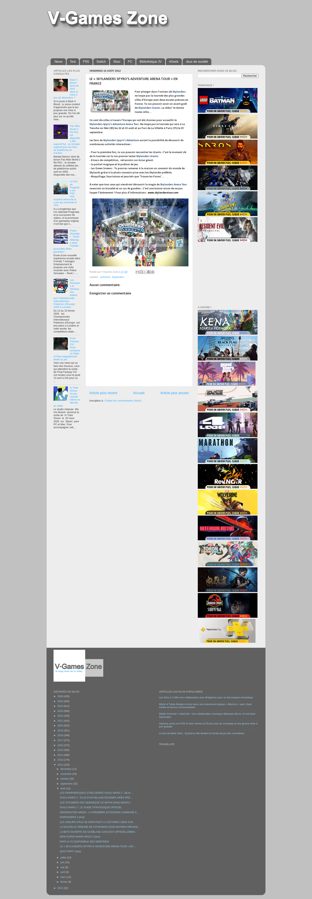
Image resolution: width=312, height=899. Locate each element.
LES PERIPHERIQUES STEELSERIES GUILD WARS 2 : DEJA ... (96, 793)
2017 (60, 740)
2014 (60, 755)
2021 (60, 720)
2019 (60, 730)
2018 (60, 735)
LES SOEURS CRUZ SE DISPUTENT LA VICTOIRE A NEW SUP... (97, 822)
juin (62, 862)
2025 (60, 701)
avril (63, 872)
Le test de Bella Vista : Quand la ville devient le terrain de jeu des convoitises (201, 733)
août (63, 788)
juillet (63, 857)
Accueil (138, 393)
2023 (60, 711)
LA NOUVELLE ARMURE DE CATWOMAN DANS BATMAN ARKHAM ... (100, 827)
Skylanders (118, 277)
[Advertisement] (147, 42)
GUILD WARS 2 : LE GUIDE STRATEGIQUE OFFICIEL (91, 807)
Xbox (116, 61)
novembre (66, 774)
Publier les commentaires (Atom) (123, 400)
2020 (60, 725)
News (58, 61)
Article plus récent (103, 393)
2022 (60, 715)
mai (62, 867)
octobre (65, 778)
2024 (60, 706)
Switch (101, 61)
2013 (60, 759)
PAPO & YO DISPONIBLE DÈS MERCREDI (84, 841)
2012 (60, 764)
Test (73, 61)
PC (130, 61)
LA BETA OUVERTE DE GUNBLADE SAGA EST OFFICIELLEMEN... (98, 832)
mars (63, 877)
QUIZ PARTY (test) (70, 851)
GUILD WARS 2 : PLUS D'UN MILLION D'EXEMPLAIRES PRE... (96, 797)
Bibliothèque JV (150, 61)
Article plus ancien (174, 393)
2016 (60, 745)
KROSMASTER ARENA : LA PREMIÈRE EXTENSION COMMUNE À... (99, 812)
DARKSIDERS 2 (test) (72, 817)
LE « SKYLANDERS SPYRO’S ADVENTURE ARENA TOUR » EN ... (98, 846)
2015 (60, 750)
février (64, 881)
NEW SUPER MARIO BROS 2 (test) (80, 836)
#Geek (173, 61)
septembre (66, 783)
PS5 (86, 61)
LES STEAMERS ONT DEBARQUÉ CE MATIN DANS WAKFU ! (95, 802)
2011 (60, 888)
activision (105, 277)
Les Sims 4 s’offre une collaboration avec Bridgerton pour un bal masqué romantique (206, 697)
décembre (66, 769)
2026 (60, 696)
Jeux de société (197, 61)
